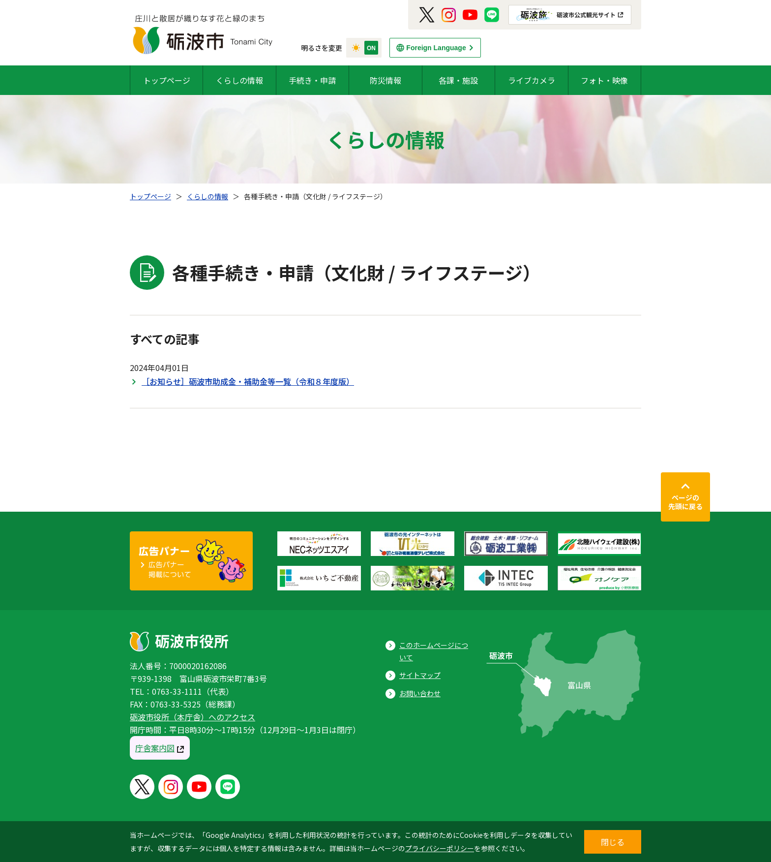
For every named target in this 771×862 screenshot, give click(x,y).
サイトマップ (420, 675)
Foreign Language (436, 48)
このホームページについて (433, 651)
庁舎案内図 (155, 748)
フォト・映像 (604, 80)
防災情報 (385, 80)
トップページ (166, 80)
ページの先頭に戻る (685, 502)
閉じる (612, 842)
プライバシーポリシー (439, 848)
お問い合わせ (420, 693)
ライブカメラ (531, 80)
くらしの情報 (239, 80)
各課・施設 (458, 80)
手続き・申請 (312, 80)
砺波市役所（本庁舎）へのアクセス (192, 717)
